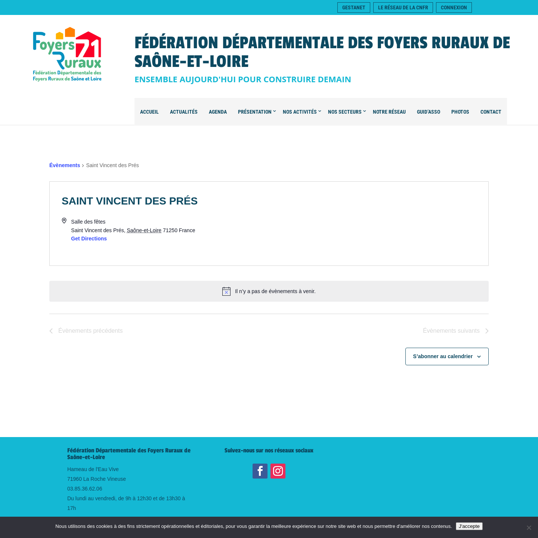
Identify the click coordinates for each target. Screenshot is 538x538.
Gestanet (353, 7)
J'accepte (469, 526)
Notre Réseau (389, 112)
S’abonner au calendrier (443, 356)
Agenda (218, 112)
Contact (490, 112)
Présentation (255, 112)
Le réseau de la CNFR (403, 7)
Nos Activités (300, 112)
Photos (460, 112)
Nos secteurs (345, 112)
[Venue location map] (378, 223)
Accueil (149, 112)
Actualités (184, 112)
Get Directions (89, 239)
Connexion (454, 7)
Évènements (64, 165)
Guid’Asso (428, 112)
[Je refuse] (528, 527)
